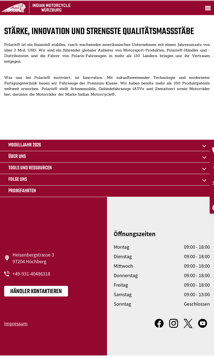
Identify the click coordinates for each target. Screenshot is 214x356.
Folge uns (17, 179)
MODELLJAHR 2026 (24, 145)
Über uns (17, 157)
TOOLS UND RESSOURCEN (30, 168)
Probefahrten (22, 191)
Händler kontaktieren (36, 291)
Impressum (16, 323)
